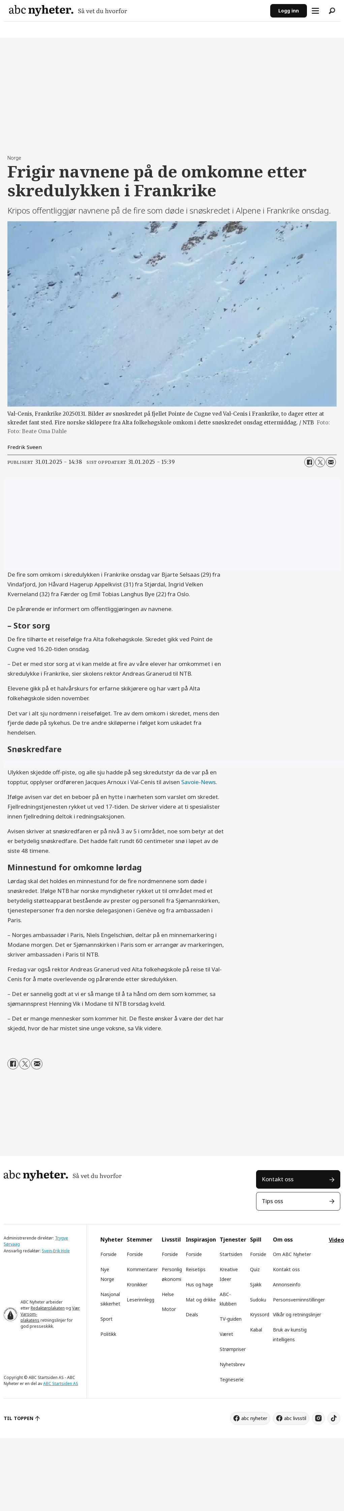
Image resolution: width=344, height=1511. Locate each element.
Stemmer (139, 1239)
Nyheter (111, 1239)
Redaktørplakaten (48, 1308)
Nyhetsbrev (232, 1364)
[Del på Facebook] (309, 462)
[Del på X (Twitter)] (320, 462)
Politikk (108, 1334)
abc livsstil (295, 1418)
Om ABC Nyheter (292, 1254)
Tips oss (272, 1201)
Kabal (256, 1329)
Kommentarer (142, 1269)
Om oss (283, 1239)
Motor (169, 1309)
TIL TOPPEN (18, 1418)
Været (226, 1334)
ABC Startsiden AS (60, 1383)
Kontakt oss (277, 1179)
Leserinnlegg (140, 1299)
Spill (255, 1239)
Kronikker (137, 1284)
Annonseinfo (287, 1284)
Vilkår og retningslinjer (297, 1314)
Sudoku (258, 1299)
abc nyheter (254, 1418)
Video (336, 1240)
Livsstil (171, 1239)
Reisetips (196, 1269)
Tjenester (233, 1239)
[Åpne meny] (315, 10)
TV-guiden (231, 1319)
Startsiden (231, 1254)
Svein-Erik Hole (56, 1251)
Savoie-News (198, 782)
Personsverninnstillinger (299, 1299)
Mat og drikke (201, 1299)
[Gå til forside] (68, 11)
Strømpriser (233, 1349)
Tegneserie (232, 1379)
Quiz (255, 1269)
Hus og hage (199, 1284)
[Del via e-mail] (331, 462)
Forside (108, 1254)
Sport (106, 1319)
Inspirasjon (201, 1239)
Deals (192, 1314)
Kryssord (259, 1314)
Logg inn (288, 10)
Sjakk (255, 1284)
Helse (168, 1294)
